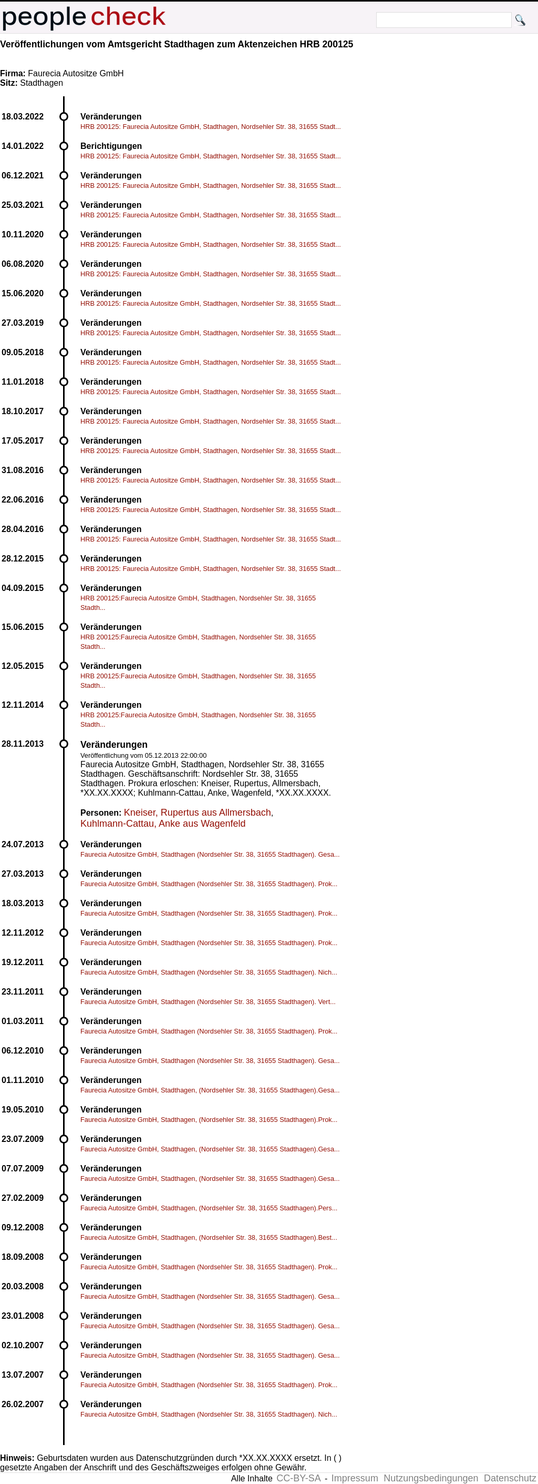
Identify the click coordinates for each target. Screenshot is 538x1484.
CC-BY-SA (298, 1478)
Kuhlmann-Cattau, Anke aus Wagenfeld (163, 823)
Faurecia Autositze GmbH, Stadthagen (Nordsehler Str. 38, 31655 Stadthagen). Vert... (208, 1002)
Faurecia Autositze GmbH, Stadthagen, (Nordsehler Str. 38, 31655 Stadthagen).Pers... (208, 1208)
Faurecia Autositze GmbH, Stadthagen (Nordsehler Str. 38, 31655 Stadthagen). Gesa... (210, 854)
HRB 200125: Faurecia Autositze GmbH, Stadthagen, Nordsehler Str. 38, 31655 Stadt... (210, 127)
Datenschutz (510, 1478)
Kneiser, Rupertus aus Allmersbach (197, 812)
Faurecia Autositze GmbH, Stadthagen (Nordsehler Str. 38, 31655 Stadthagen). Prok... (208, 884)
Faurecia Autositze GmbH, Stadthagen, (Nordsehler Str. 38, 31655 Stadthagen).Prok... (208, 1120)
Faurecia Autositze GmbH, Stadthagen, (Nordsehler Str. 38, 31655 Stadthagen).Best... (208, 1237)
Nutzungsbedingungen (431, 1478)
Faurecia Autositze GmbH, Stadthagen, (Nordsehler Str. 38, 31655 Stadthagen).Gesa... (210, 1090)
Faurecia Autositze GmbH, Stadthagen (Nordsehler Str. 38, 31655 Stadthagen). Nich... (208, 972)
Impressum (355, 1478)
